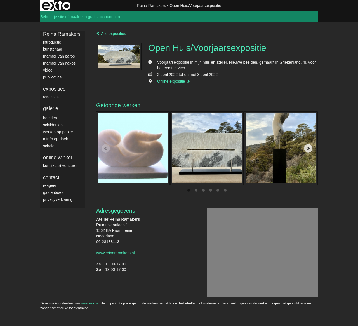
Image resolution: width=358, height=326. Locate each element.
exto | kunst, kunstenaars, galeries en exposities (56, 5)
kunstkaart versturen (61, 165)
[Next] (308, 148)
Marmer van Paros (59, 56)
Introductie (52, 42)
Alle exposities (111, 33)
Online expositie (173, 81)
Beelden (50, 118)
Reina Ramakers (151, 5)
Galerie (50, 108)
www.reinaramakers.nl (115, 253)
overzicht (51, 96)
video (47, 70)
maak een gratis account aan (95, 17)
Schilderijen (53, 125)
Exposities (54, 89)
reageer (49, 185)
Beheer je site (52, 17)
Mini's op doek (55, 139)
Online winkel (57, 157)
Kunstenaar (52, 49)
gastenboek (53, 192)
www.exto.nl (90, 303)
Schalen (49, 146)
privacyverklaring (57, 199)
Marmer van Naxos (59, 63)
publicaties (52, 77)
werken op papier (58, 132)
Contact (51, 177)
